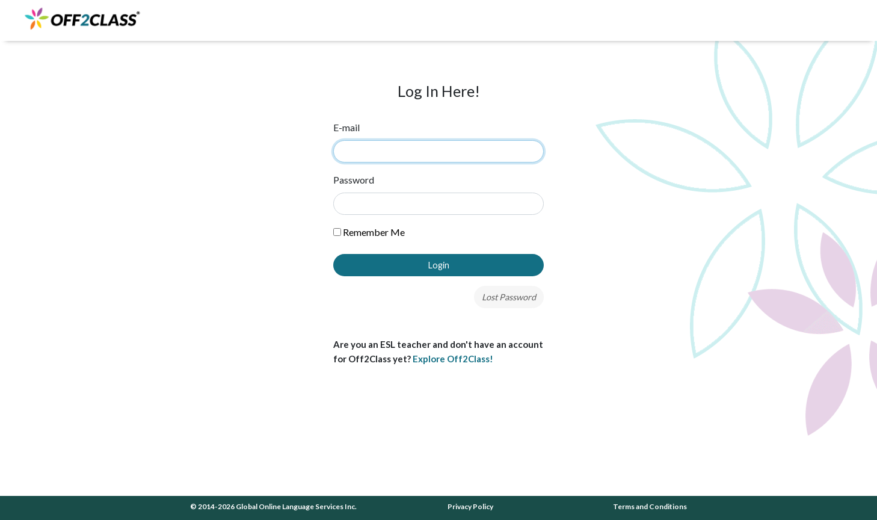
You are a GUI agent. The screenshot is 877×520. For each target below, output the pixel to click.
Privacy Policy (470, 506)
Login (438, 265)
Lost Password (509, 297)
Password (353, 179)
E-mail (346, 127)
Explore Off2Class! (453, 358)
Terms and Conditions (650, 506)
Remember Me (369, 232)
